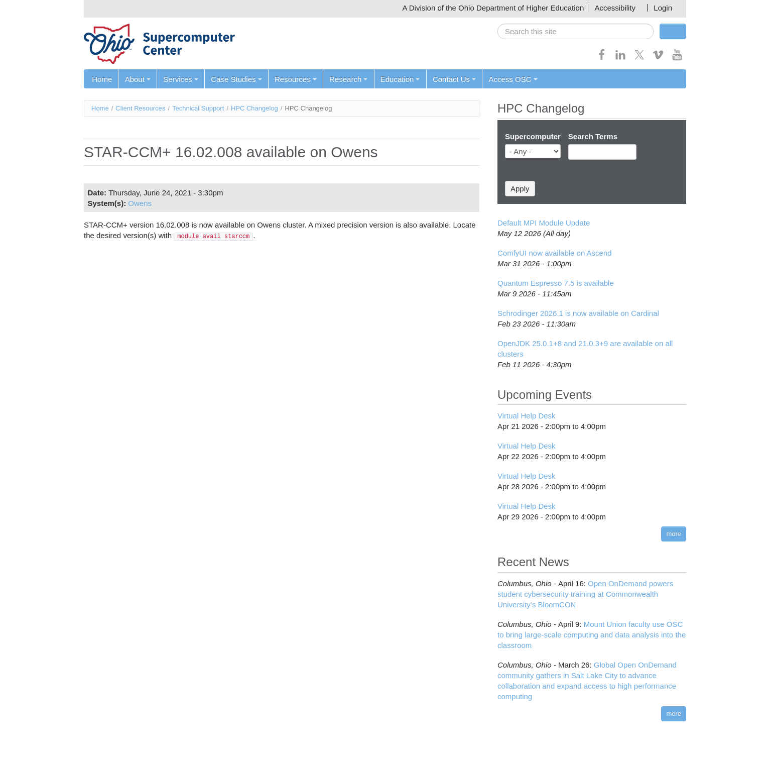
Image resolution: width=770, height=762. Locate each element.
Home (102, 79)
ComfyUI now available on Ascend (554, 253)
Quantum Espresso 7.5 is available (555, 283)
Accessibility (614, 8)
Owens (140, 203)
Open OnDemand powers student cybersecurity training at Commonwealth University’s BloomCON (585, 594)
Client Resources (140, 108)
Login (663, 8)
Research (347, 79)
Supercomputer (533, 136)
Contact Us (452, 79)
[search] (575, 31)
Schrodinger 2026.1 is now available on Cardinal (578, 313)
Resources (295, 79)
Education (399, 79)
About (137, 79)
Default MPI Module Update (543, 223)
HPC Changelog (254, 108)
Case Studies (235, 79)
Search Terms (592, 136)
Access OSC (511, 79)
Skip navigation (28, 8)
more (673, 533)
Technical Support (198, 108)
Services (180, 79)
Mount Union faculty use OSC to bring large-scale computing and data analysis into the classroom (591, 634)
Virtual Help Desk (526, 415)
